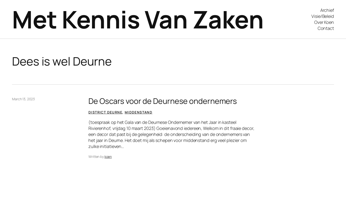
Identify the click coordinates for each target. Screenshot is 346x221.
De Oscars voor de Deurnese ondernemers (162, 101)
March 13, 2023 (23, 99)
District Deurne (105, 112)
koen (108, 156)
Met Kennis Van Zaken (138, 19)
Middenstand (138, 112)
